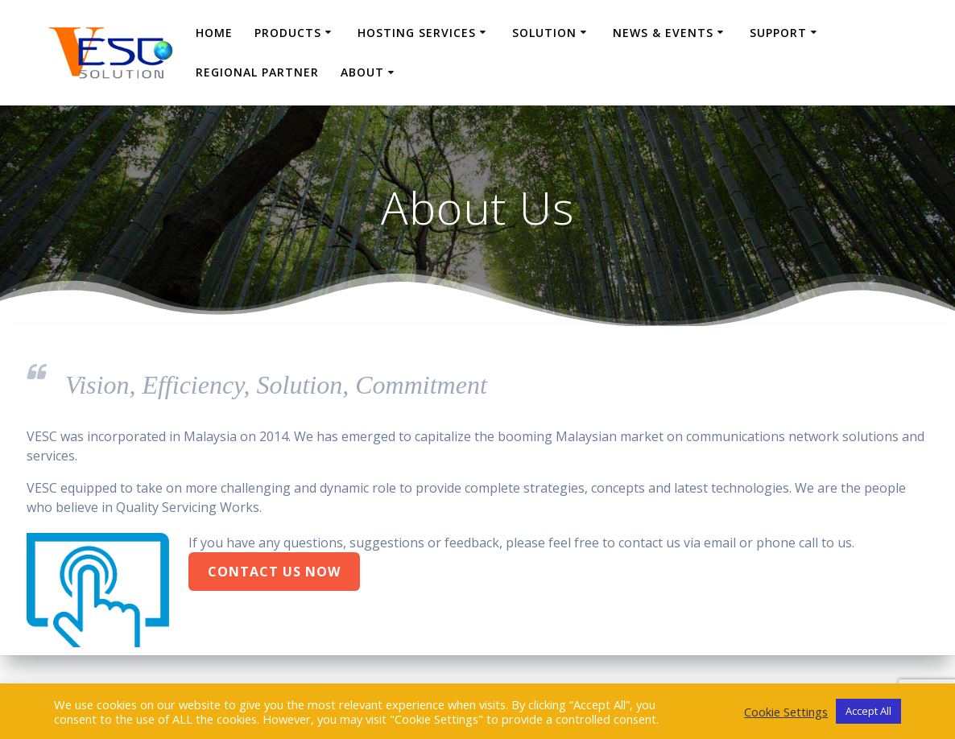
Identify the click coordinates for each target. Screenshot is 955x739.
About (362, 72)
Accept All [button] (868, 711)
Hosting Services (417, 32)
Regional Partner (257, 72)
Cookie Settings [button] (786, 711)
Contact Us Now (274, 571)
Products (287, 32)
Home (214, 32)
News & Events (663, 32)
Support (778, 32)
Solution (544, 32)
